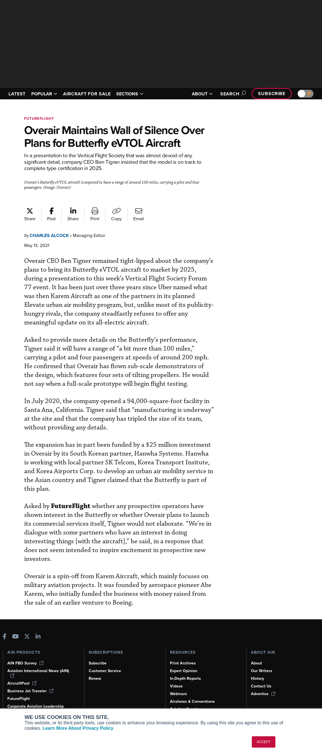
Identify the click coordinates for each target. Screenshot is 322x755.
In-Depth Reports (186, 678)
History (258, 678)
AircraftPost (22, 683)
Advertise (263, 693)
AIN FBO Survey (26, 663)
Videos (176, 686)
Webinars (179, 693)
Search (229, 94)
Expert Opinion (184, 670)
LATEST (18, 93)
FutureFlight (40, 118)
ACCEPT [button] (264, 742)
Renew (95, 678)
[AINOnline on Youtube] (15, 636)
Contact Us (261, 686)
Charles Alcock (51, 248)
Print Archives (183, 663)
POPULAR (47, 93)
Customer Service (105, 670)
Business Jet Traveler (31, 691)
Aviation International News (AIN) (38, 673)
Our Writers (262, 670)
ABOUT (199, 93)
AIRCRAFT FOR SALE (92, 93)
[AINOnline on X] (27, 636)
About (256, 663)
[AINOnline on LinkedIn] (38, 636)
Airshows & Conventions (193, 701)
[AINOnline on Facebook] (5, 636)
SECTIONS (138, 93)
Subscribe (270, 93)
